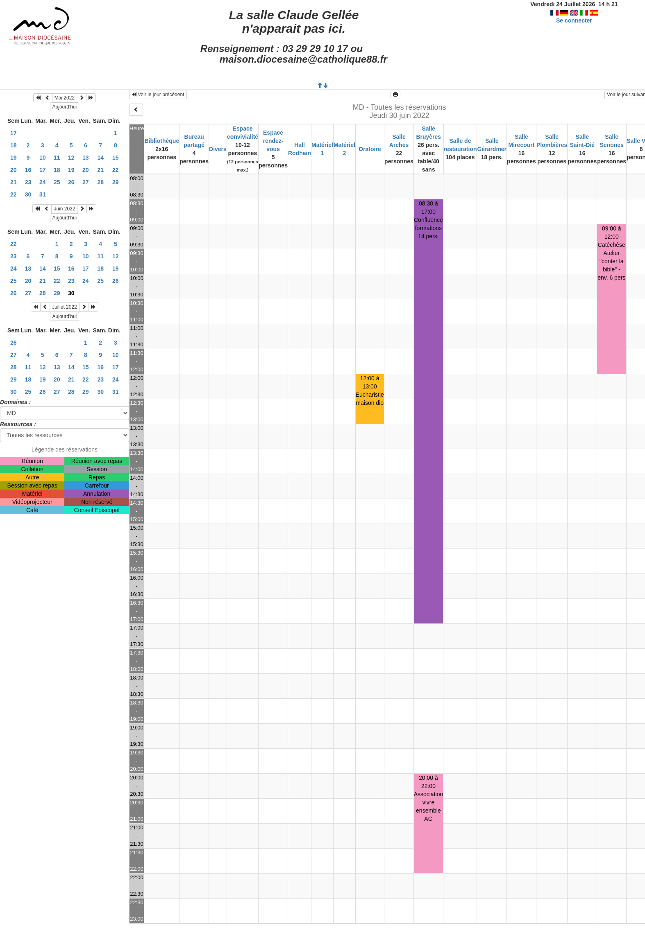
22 (115, 170)
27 (85, 182)
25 (57, 182)
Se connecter (574, 20)
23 (28, 182)
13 (85, 157)
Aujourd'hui (64, 107)
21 (100, 170)
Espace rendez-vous (273, 140)
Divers (218, 149)
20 (13, 170)
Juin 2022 (64, 209)
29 (115, 182)
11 (57, 157)
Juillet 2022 (64, 307)
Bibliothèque (161, 141)
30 (28, 194)
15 (115, 157)
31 (42, 194)
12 (71, 157)
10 (42, 157)
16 (28, 170)
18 (13, 145)
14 (100, 157)
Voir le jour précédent (158, 94)
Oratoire (370, 149)
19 (13, 157)
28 (100, 182)
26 (71, 182)
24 (42, 182)
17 (13, 133)
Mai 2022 (65, 98)
